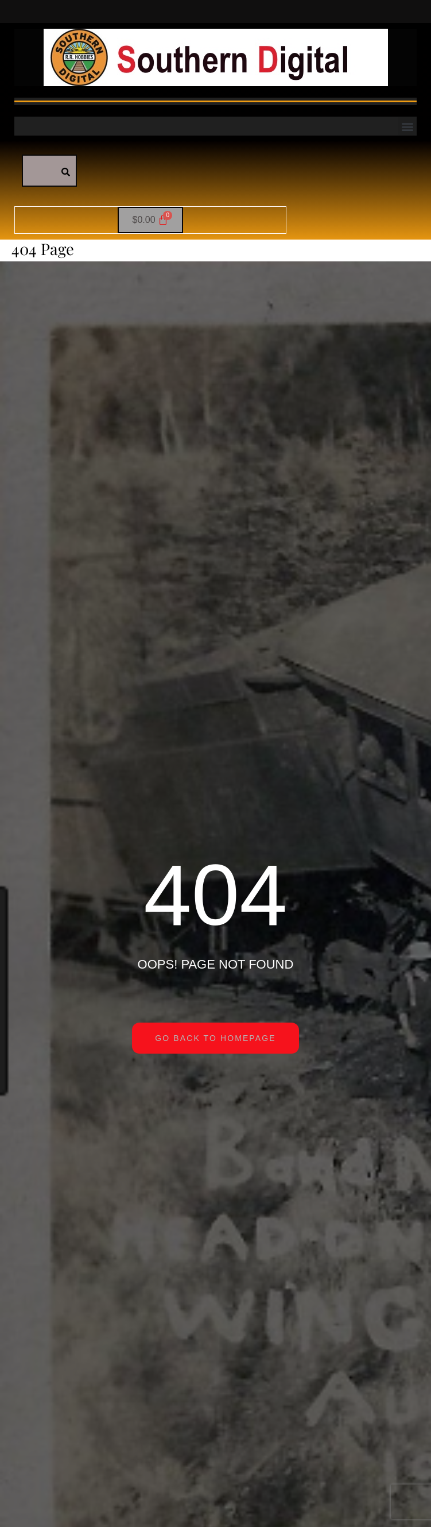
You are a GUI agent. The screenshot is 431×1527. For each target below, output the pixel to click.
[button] (407, 126)
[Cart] (151, 220)
